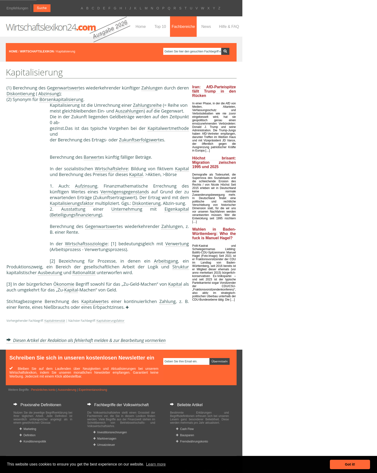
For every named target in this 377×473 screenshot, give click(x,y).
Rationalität (83, 272)
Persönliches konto (43, 389)
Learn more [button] (156, 464)
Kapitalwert (92, 301)
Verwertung (177, 243)
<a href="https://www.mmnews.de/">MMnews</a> (25, 182)
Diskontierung (20, 93)
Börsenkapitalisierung (61, 99)
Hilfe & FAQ (229, 27)
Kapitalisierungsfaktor (72, 203)
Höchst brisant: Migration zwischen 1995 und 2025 (214, 162)
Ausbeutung (50, 272)
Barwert (92, 157)
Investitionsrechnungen (110, 432)
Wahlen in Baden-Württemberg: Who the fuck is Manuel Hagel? (214, 233)
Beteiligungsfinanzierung (76, 215)
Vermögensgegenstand (124, 192)
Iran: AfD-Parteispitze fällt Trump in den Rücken (214, 91)
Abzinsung (48, 93)
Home (141, 27)
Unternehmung (126, 209)
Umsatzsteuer (104, 445)
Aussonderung (67, 389)
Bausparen (185, 435)
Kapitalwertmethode (168, 128)
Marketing (27, 429)
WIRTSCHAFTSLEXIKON (37, 51)
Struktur (180, 267)
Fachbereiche (183, 27)
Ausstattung (73, 209)
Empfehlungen (17, 8)
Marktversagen (104, 438)
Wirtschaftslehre (111, 168)
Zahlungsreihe (147, 105)
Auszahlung (127, 111)
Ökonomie (63, 284)
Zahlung (149, 88)
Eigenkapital (176, 209)
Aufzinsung (86, 186)
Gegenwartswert (63, 88)
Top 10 (160, 27)
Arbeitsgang (166, 261)
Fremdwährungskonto (192, 441)
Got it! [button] (350, 464)
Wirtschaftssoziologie (86, 243)
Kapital (182, 168)
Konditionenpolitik (32, 441)
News (206, 27)
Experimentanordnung (93, 389)
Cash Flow (185, 429)
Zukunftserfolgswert (139, 140)
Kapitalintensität (54, 321)
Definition (27, 435)
